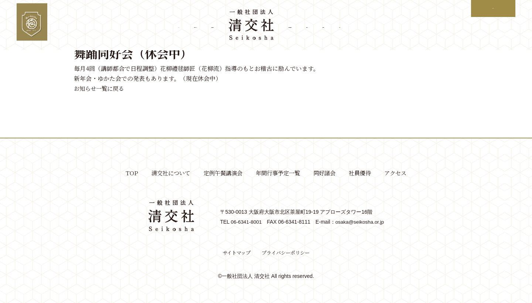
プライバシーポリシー (287, 252)
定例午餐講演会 (185, 25)
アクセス (431, 25)
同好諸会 (354, 25)
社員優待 (393, 25)
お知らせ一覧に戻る (100, 88)
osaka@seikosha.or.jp (360, 222)
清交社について (129, 25)
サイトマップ (234, 252)
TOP (87, 25)
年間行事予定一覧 (304, 25)
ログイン (490, 8)
